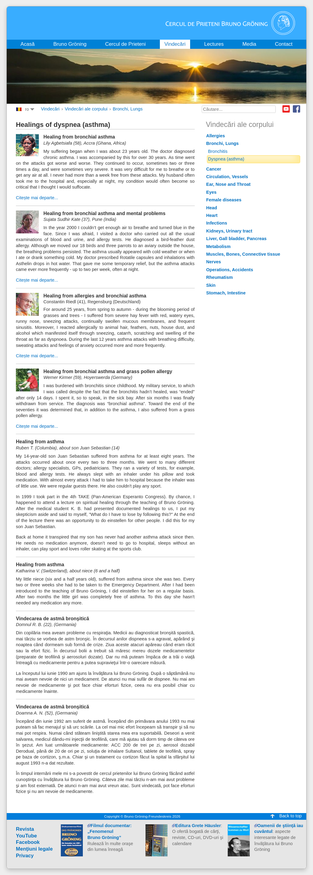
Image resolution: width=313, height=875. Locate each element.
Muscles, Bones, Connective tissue (243, 254)
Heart (212, 215)
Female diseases (223, 199)
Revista (25, 829)
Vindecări (50, 108)
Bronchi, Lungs (128, 108)
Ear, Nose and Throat (228, 184)
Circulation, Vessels (227, 176)
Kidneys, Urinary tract (229, 231)
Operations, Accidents (229, 269)
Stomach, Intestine (226, 292)
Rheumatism (219, 277)
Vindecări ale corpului (86, 108)
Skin (211, 285)
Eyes (211, 192)
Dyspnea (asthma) (226, 159)
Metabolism (218, 246)
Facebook (296, 109)
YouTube (26, 836)
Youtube (286, 109)
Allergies (215, 135)
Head (211, 207)
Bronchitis (218, 151)
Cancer (213, 169)
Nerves (213, 261)
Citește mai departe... (37, 197)
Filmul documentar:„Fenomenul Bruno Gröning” (109, 831)
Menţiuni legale (34, 849)
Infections (216, 223)
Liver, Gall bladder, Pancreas (236, 238)
